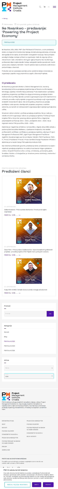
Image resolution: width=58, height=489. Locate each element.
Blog (5, 337)
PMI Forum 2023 (9, 346)
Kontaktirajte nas (8, 421)
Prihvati (48, 484)
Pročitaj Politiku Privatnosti (17, 484)
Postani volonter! (8, 431)
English (4, 446)
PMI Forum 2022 (9, 341)
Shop (3, 424)
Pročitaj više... (11, 215)
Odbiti (37, 484)
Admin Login (6, 450)
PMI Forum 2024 (9, 350)
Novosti (6, 332)
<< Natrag (4, 18)
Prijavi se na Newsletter (10, 438)
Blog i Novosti (31, 436)
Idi (50, 313)
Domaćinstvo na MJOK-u (10, 434)
